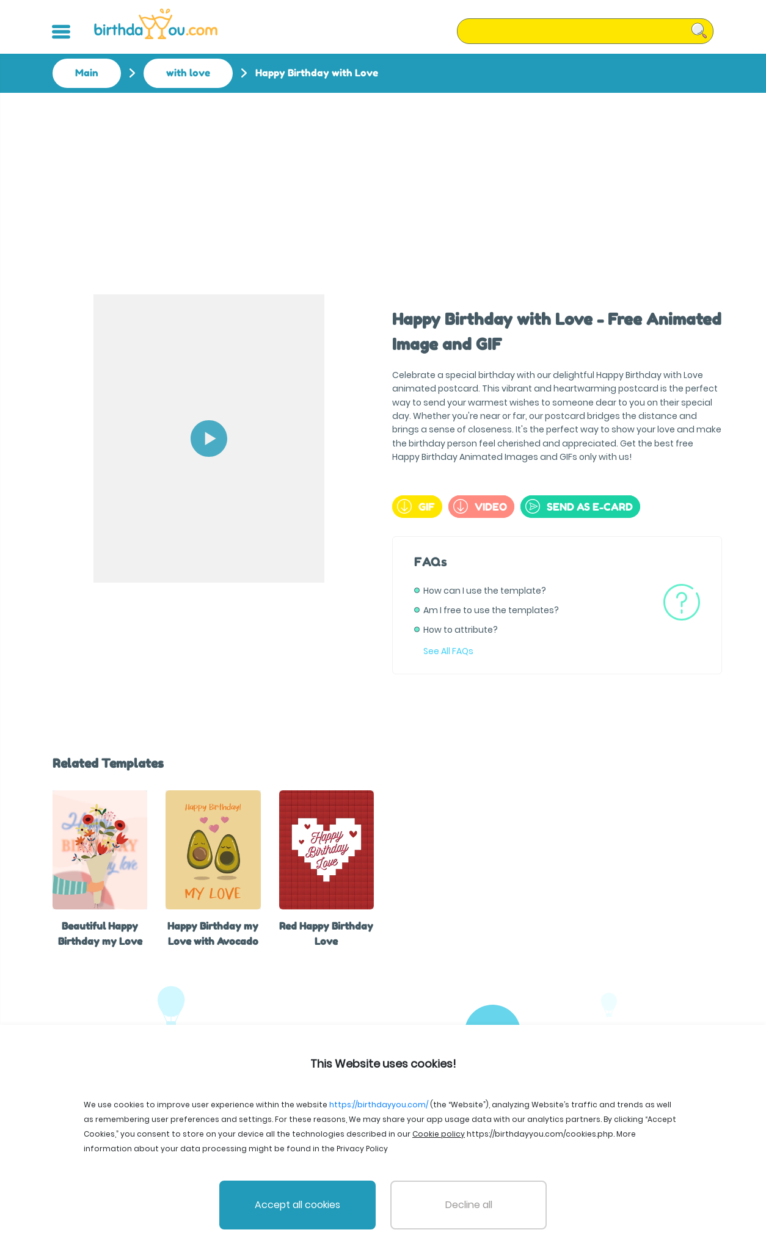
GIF (416, 506)
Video (480, 506)
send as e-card (579, 506)
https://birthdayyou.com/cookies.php (540, 1134)
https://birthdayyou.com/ (378, 1104)
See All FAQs (448, 651)
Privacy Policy (362, 1148)
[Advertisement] (383, 184)
